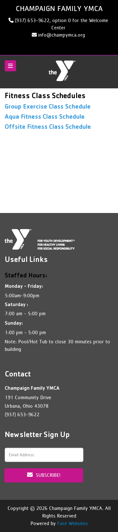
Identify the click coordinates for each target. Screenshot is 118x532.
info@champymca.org (61, 35)
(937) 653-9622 (22, 414)
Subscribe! (43, 475)
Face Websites (72, 523)
